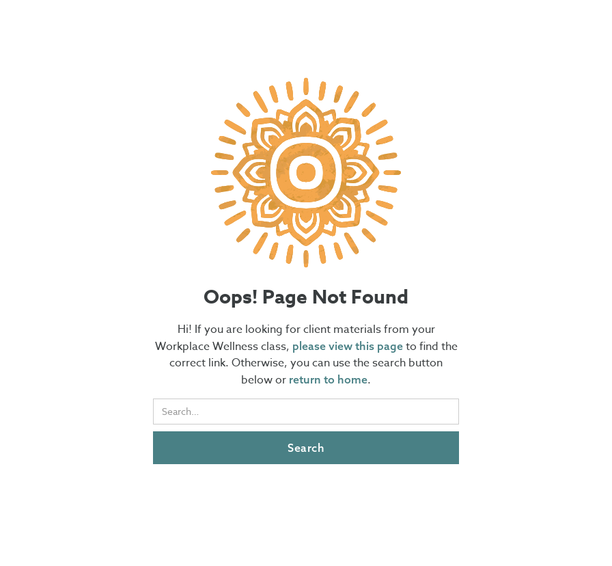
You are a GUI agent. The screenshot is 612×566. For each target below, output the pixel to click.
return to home (328, 379)
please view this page (349, 346)
